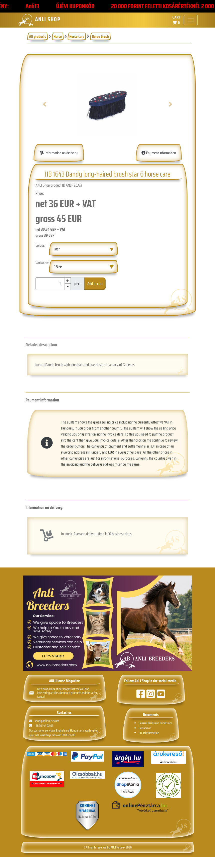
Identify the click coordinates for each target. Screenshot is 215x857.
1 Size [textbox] (58, 266)
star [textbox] (57, 249)
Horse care (76, 36)
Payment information (158, 153)
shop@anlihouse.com (44, 721)
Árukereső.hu (168, 762)
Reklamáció (145, 728)
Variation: (42, 263)
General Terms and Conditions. (156, 723)
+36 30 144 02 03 (41, 725)
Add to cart (95, 283)
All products (37, 36)
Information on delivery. (58, 153)
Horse (58, 36)
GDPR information (149, 733)
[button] (45, 104)
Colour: (40, 245)
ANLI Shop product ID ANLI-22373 (59, 185)
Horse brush (100, 36)
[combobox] (83, 249)
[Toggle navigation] (191, 20)
